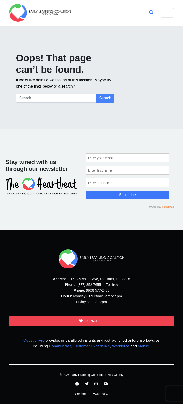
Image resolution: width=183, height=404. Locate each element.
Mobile (143, 346)
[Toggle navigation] (167, 13)
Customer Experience (91, 346)
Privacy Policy (99, 393)
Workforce (120, 346)
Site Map (81, 393)
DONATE (89, 321)
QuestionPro (34, 340)
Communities (60, 346)
